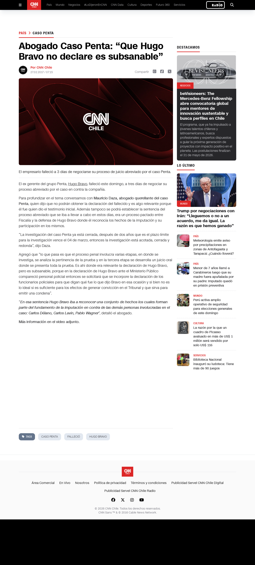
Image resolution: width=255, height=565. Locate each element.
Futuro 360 (163, 5)
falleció (73, 437)
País (49, 5)
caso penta (43, 33)
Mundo (60, 5)
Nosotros (82, 483)
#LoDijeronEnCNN (95, 5)
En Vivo (64, 483)
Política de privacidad (110, 483)
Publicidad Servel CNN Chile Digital (197, 483)
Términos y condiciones (149, 483)
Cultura (132, 5)
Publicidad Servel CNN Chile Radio (130, 491)
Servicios (179, 5)
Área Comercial (43, 483)
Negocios (74, 5)
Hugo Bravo (77, 183)
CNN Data (117, 5)
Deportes (146, 5)
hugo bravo (98, 437)
